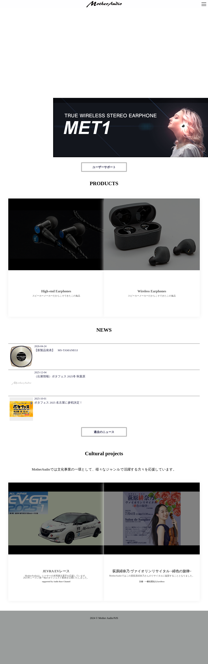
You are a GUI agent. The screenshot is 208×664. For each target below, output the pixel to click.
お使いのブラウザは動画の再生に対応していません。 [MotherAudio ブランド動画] (104, 50)
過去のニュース (104, 427)
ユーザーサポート (104, 167)
